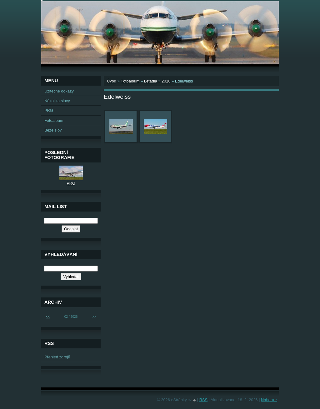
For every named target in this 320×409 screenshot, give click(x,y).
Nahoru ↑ (269, 399)
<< (48, 316)
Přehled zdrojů (57, 357)
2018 (166, 81)
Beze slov (53, 130)
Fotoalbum (130, 81)
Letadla (150, 81)
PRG (48, 110)
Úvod (111, 81)
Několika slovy (57, 100)
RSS (203, 399)
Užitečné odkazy (59, 91)
